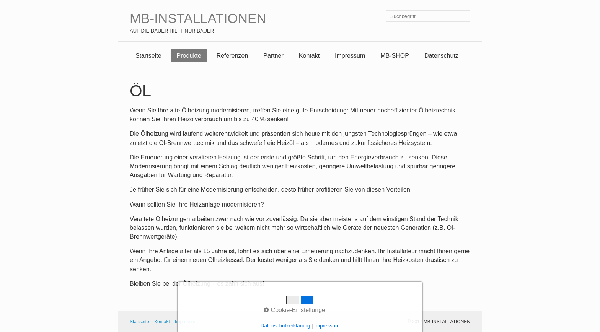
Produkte (189, 55)
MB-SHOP (394, 55)
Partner (273, 55)
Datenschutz (441, 55)
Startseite (148, 55)
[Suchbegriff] (428, 16)
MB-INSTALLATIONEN (198, 18)
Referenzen (232, 55)
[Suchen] (464, 16)
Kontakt (309, 55)
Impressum (350, 55)
